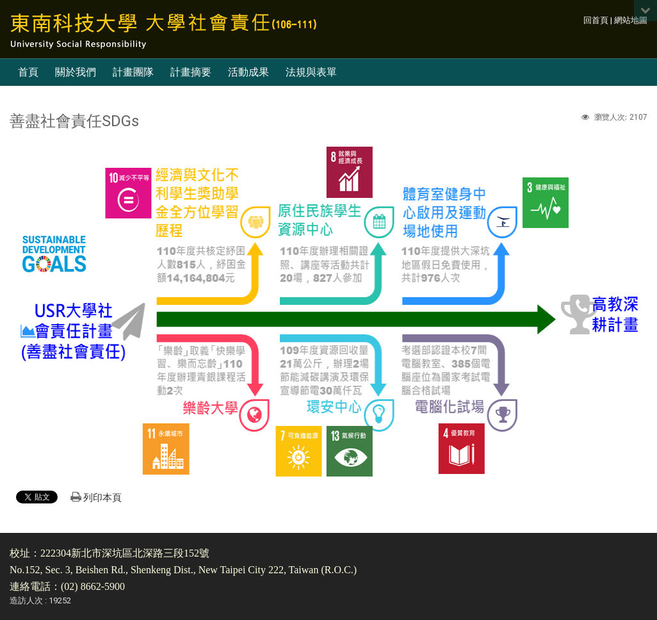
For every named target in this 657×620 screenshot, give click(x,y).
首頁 (28, 72)
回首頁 (595, 20)
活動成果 (248, 72)
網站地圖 (630, 20)
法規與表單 (311, 72)
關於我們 (75, 72)
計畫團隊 (133, 72)
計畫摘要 (190, 72)
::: (577, 20)
